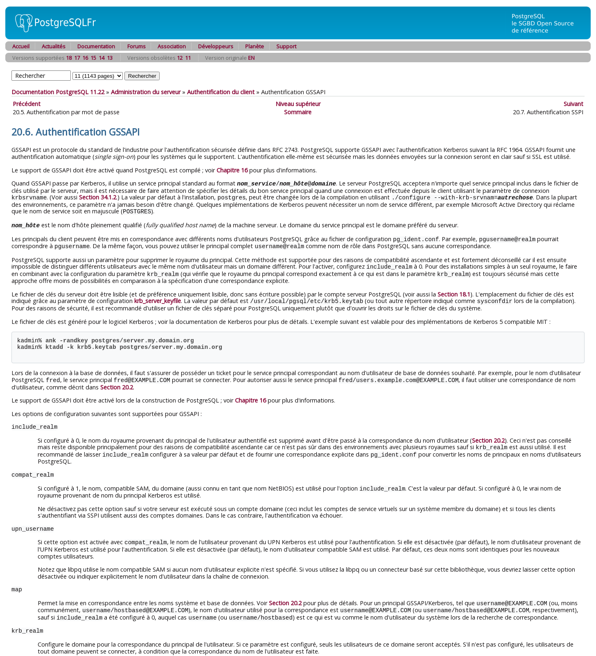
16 (85, 57)
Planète (254, 46)
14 (101, 57)
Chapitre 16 (232, 170)
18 (69, 57)
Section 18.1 (454, 291)
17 (77, 57)
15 (93, 57)
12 (180, 57)
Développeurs (215, 46)
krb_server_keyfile (157, 297)
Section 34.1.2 (97, 197)
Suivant (573, 104)
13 (110, 57)
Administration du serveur (146, 92)
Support (286, 46)
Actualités (53, 46)
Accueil (20, 46)
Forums (136, 46)
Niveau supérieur (298, 104)
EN (251, 57)
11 (188, 57)
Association (172, 46)
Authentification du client (221, 92)
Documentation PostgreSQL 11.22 (57, 92)
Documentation (96, 46)
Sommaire (298, 112)
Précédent (27, 104)
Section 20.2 (116, 383)
